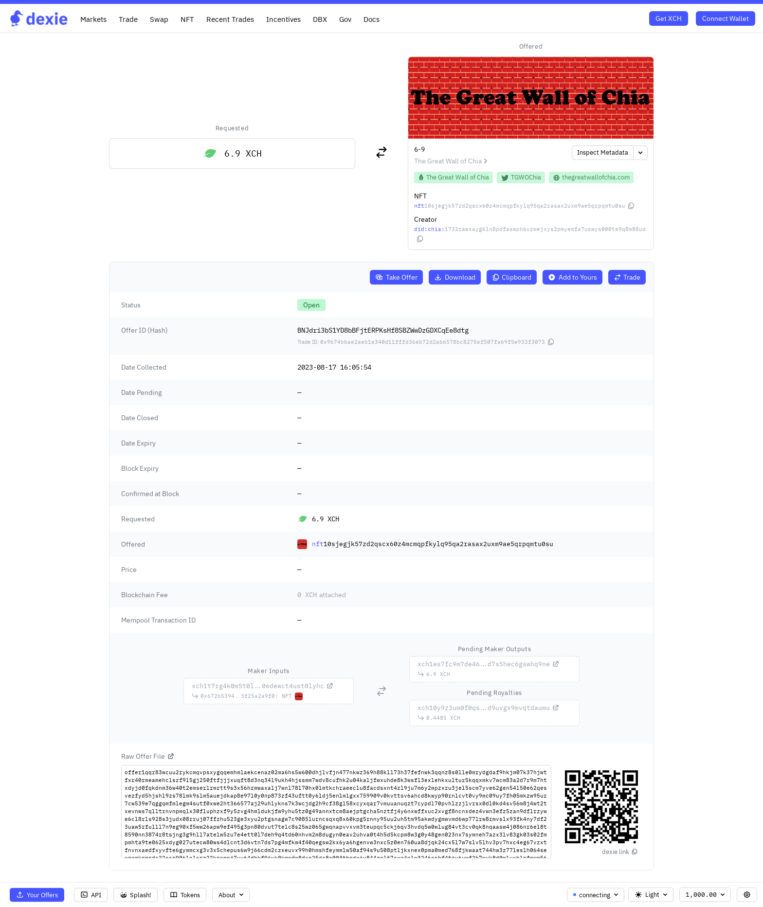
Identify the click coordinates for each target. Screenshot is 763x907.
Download (454, 277)
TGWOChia (521, 177)
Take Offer (396, 277)
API (90, 894)
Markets (93, 19)
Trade (128, 19)
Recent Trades (230, 19)
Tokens (185, 894)
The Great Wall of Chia (452, 161)
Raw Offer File (148, 756)
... (263, 686)
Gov (345, 19)
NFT (187, 19)
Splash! (135, 894)
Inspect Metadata (602, 152)
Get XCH (668, 18)
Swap (159, 19)
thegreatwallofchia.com (591, 177)
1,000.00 (706, 894)
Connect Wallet (725, 18)
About (231, 894)
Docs (371, 19)
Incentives (283, 19)
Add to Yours (572, 277)
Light (652, 894)
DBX (320, 19)
